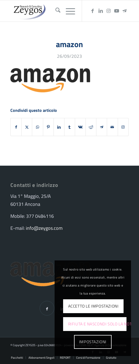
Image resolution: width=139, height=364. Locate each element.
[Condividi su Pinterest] (48, 127)
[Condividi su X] (27, 127)
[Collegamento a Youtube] (117, 11)
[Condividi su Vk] (80, 127)
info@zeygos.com (44, 228)
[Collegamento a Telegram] (125, 11)
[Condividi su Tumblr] (69, 127)
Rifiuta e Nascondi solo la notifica (97, 324)
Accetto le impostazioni (93, 306)
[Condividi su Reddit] (91, 127)
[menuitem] (55, 11)
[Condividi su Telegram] (101, 127)
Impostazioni (93, 342)
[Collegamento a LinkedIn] (101, 11)
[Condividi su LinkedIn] (59, 127)
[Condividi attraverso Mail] (112, 127)
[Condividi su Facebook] (16, 127)
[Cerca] (55, 11)
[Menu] (67, 11)
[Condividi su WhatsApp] (37, 127)
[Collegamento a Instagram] (109, 11)
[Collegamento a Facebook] (93, 11)
